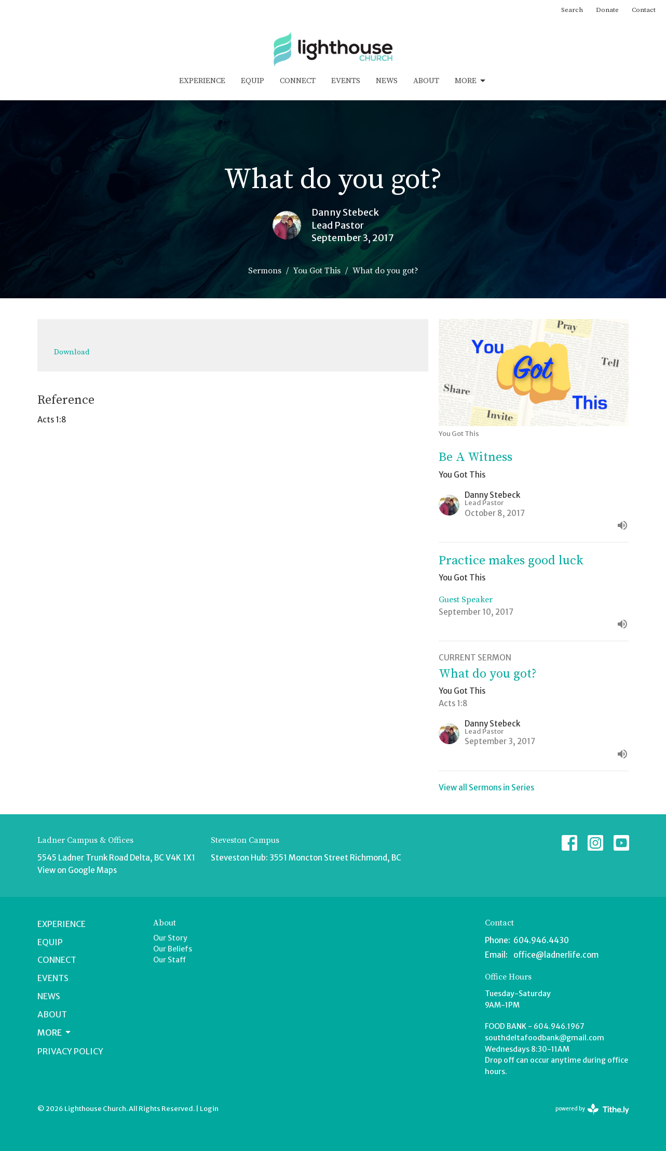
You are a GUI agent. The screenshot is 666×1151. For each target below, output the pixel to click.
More (471, 81)
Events (345, 81)
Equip (252, 81)
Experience (202, 81)
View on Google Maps (77, 870)
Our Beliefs (172, 949)
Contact (644, 10)
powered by (592, 1109)
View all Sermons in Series (486, 787)
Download (72, 352)
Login (209, 1108)
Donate (607, 10)
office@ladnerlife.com (556, 955)
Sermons (264, 271)
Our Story (170, 938)
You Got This (317, 271)
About (426, 81)
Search (572, 10)
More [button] (54, 1032)
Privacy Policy (70, 1051)
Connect (298, 81)
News (387, 81)
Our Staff (169, 959)
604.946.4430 (541, 940)
